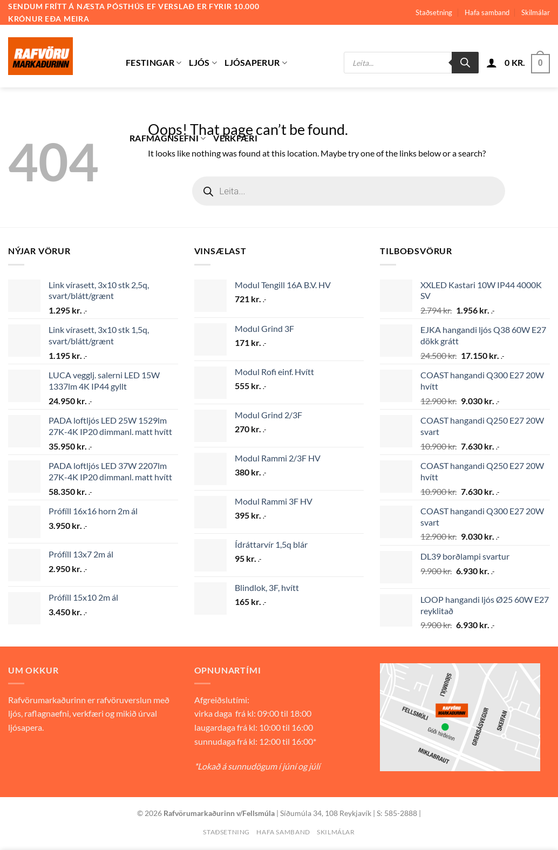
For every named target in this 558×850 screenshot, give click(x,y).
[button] (491, 62)
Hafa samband (487, 12)
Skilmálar (535, 12)
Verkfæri (235, 138)
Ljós (203, 62)
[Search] (465, 62)
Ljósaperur (255, 62)
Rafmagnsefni (168, 138)
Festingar (153, 62)
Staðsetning (434, 12)
